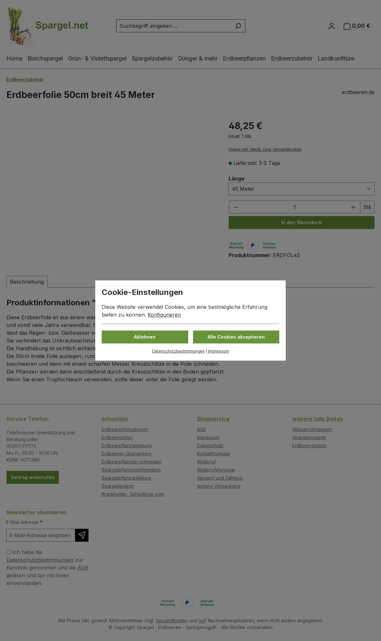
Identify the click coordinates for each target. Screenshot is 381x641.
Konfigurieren (164, 314)
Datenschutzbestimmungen (178, 351)
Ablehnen (145, 337)
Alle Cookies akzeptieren (236, 337)
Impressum (218, 351)
